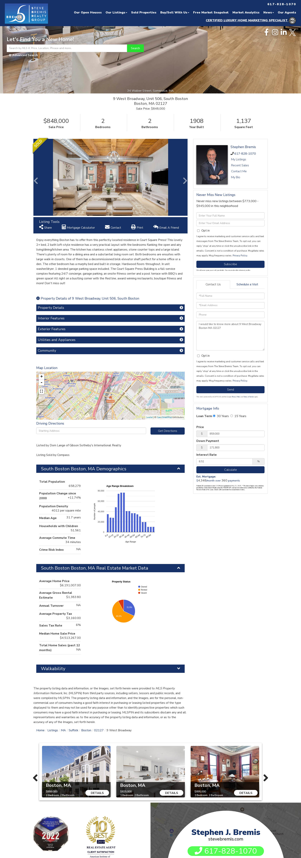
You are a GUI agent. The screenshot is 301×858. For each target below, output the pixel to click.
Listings (52, 653)
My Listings (238, 159)
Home (40, 653)
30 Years (221, 416)
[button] (135, 48)
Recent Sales (240, 165)
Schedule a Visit (247, 284)
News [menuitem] (268, 12)
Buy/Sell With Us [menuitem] (174, 12)
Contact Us (213, 284)
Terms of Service (249, 397)
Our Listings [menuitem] (116, 12)
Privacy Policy (240, 255)
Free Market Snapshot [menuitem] (211, 12)
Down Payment (207, 441)
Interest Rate (206, 455)
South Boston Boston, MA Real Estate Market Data (94, 491)
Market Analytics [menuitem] (246, 12)
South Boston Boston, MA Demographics (83, 392)
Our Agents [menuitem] (287, 12)
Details (97, 716)
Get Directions (167, 354)
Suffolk (73, 653)
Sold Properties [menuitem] (143, 12)
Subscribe (230, 264)
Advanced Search (25, 55)
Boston (86, 653)
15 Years (238, 416)
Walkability (53, 592)
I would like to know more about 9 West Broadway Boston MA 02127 (230, 336)
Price (200, 427)
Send (230, 389)
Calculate (230, 470)
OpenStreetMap (164, 340)
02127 (99, 653)
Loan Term (204, 416)
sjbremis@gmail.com (228, 799)
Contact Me (239, 171)
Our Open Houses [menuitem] (88, 12)
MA (63, 653)
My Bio (235, 177)
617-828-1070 (245, 154)
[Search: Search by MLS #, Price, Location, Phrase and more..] (67, 48)
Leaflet (149, 340)
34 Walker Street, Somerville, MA (150, 91)
